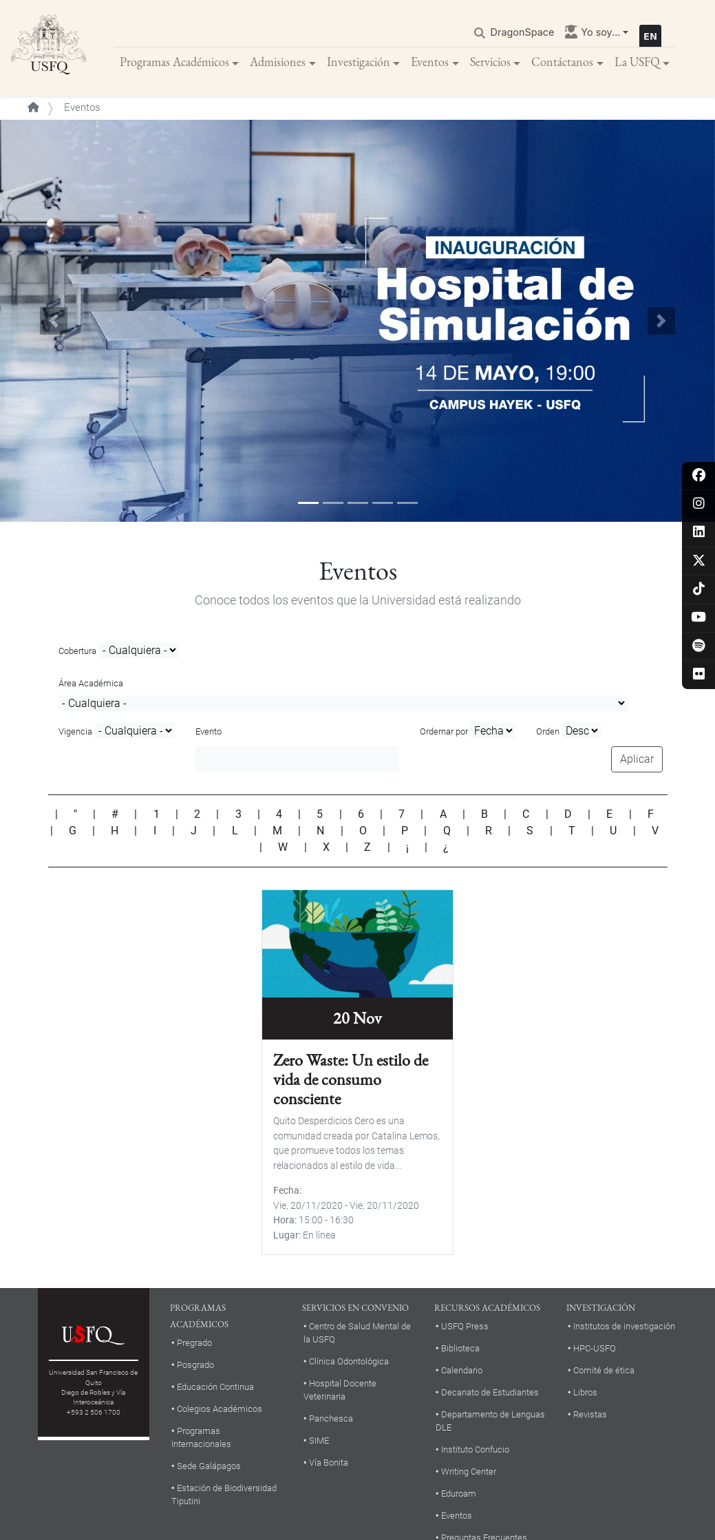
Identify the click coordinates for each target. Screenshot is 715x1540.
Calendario (461, 1370)
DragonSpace (523, 32)
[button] (53, 321)
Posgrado (195, 1365)
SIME (319, 1440)
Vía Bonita (328, 1462)
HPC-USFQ (594, 1348)
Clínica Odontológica (349, 1361)
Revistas (590, 1414)
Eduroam (458, 1493)
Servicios (490, 62)
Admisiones (278, 62)
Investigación (358, 62)
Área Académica (90, 683)
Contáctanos (562, 62)
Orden (547, 731)
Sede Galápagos (209, 1466)
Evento (208, 731)
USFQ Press (465, 1326)
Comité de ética (603, 1370)
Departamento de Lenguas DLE (490, 1421)
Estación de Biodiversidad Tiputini (224, 1494)
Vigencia (75, 731)
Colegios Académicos (219, 1409)
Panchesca (331, 1418)
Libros (585, 1392)
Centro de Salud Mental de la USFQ (357, 1332)
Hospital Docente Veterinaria (339, 1390)
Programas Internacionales (201, 1437)
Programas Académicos (174, 62)
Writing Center (468, 1471)
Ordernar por (444, 731)
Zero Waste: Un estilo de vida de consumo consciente (350, 1079)
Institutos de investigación (624, 1326)
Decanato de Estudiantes (490, 1392)
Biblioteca (460, 1348)
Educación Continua (215, 1387)
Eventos (430, 62)
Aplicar (637, 759)
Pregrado (194, 1343)
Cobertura (77, 651)
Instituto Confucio (475, 1449)
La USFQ (637, 62)
